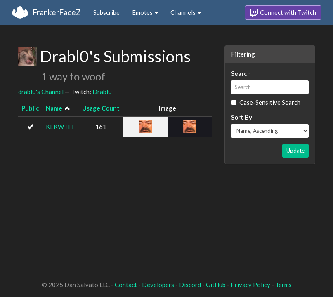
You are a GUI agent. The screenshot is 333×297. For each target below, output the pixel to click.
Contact (126, 284)
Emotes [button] (145, 12)
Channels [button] (185, 12)
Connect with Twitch (283, 13)
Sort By (241, 117)
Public (30, 108)
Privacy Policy (250, 284)
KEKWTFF (61, 126)
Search (241, 73)
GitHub (216, 284)
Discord (190, 284)
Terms (283, 284)
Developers (158, 284)
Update (295, 150)
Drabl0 (102, 91)
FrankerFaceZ (57, 12)
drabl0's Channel (41, 91)
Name (54, 108)
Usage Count (101, 108)
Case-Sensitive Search (265, 102)
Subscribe (106, 12)
